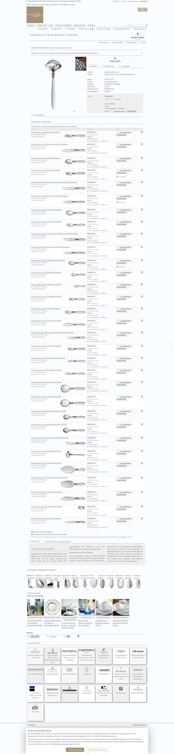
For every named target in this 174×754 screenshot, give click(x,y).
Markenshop (104, 42)
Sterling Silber (64, 4)
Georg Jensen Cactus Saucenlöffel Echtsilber (59, 451)
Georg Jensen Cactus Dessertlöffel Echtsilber (59, 210)
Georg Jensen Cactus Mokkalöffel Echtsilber (59, 285)
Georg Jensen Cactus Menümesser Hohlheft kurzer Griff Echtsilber (59, 182)
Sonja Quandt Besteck (52, 671)
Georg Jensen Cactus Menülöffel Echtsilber (59, 158)
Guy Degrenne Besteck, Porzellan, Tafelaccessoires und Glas (121, 673)
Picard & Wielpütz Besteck (69, 690)
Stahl (94, 558)
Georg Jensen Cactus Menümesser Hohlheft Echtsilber (59, 196)
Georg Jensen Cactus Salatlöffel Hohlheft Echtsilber (59, 425)
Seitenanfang (139, 725)
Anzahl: (107, 111)
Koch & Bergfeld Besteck (35, 671)
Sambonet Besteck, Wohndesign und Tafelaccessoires (138, 673)
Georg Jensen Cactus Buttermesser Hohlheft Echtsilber (59, 438)
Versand (118, 99)
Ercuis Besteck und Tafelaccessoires (103, 653)
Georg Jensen (55, 4)
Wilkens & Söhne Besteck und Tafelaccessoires (138, 653)
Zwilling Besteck (120, 690)
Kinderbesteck (57, 29)
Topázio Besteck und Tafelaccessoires (120, 653)
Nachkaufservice (140, 29)
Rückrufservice (133, 1)
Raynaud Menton (103, 608)
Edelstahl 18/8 (118, 42)
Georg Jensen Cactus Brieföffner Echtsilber (59, 519)
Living (144, 42)
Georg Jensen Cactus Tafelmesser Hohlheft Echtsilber (59, 144)
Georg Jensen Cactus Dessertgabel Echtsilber (59, 222)
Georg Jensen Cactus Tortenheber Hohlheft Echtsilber (59, 478)
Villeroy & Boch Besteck (138, 690)
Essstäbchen (71, 29)
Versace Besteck (86, 690)
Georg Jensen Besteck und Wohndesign (35, 653)
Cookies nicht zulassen (97, 750)
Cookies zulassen (75, 750)
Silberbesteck (43, 29)
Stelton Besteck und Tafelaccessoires (52, 691)
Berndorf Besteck (103, 671)
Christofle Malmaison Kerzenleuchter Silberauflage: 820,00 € (35, 623)
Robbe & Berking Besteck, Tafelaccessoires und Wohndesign (69, 654)
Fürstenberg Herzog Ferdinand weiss (69, 610)
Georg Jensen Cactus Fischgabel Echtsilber (59, 309)
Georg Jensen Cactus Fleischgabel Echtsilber (59, 370)
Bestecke (35, 4)
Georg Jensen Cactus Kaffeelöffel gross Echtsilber (59, 260)
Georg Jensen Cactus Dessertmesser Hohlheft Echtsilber (59, 247)
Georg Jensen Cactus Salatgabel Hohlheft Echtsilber (59, 411)
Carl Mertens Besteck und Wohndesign (103, 691)
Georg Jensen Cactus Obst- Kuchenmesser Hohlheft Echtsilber (59, 333)
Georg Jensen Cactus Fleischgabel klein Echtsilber (59, 358)
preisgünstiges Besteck (122, 29)
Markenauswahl (44, 4)
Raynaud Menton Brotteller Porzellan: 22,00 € (102, 623)
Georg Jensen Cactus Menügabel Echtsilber (59, 170)
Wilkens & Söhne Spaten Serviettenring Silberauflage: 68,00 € (52, 623)
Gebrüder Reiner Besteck (69, 671)
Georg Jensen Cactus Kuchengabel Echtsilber (59, 297)
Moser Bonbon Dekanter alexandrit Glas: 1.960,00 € (85, 623)
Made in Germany (86, 29)
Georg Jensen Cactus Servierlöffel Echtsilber (59, 397)
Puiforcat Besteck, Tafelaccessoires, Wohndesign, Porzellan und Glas (52, 655)
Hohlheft (80, 556)
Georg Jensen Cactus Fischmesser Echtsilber (59, 321)
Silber (33, 556)
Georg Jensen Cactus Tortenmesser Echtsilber (59, 492)
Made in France (103, 29)
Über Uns (124, 1)
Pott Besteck (86, 671)
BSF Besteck (35, 709)
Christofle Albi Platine (121, 608)
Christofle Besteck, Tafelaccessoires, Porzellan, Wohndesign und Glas (87, 654)
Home (28, 4)
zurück (31, 725)
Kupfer (51, 559)
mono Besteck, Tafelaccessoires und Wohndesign (35, 692)
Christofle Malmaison (35, 608)
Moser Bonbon (86, 608)
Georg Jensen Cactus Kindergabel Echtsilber (59, 346)
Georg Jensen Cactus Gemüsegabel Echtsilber (59, 382)
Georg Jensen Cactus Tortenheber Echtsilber (59, 463)
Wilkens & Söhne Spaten (52, 608)
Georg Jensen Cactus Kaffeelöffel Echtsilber (59, 272)
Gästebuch (116, 1)
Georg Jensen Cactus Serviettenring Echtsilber (59, 507)
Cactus (72, 4)
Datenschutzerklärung (65, 744)
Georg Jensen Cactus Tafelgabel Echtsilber (59, 132)
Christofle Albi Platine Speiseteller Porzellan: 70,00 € (120, 623)
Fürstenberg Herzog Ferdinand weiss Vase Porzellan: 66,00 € (68, 625)
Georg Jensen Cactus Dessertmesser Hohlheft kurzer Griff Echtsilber (59, 234)
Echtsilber (34, 554)
